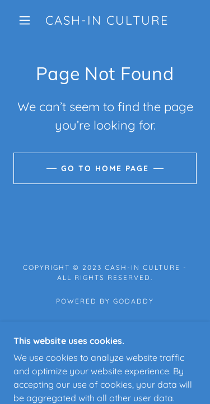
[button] (24, 20)
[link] (107, 20)
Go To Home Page (105, 168)
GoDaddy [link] (133, 301)
